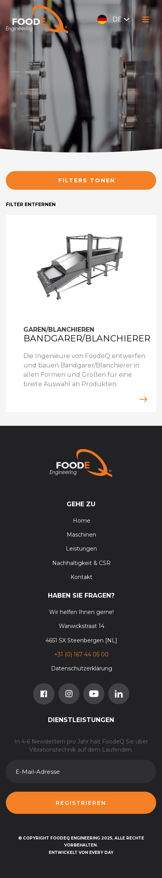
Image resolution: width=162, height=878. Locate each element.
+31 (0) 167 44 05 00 (81, 654)
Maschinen (81, 534)
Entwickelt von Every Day (81, 852)
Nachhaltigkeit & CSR (81, 563)
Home (81, 520)
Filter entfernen (31, 204)
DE (114, 19)
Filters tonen (86, 180)
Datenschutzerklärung (81, 668)
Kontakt (81, 577)
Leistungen (81, 548)
